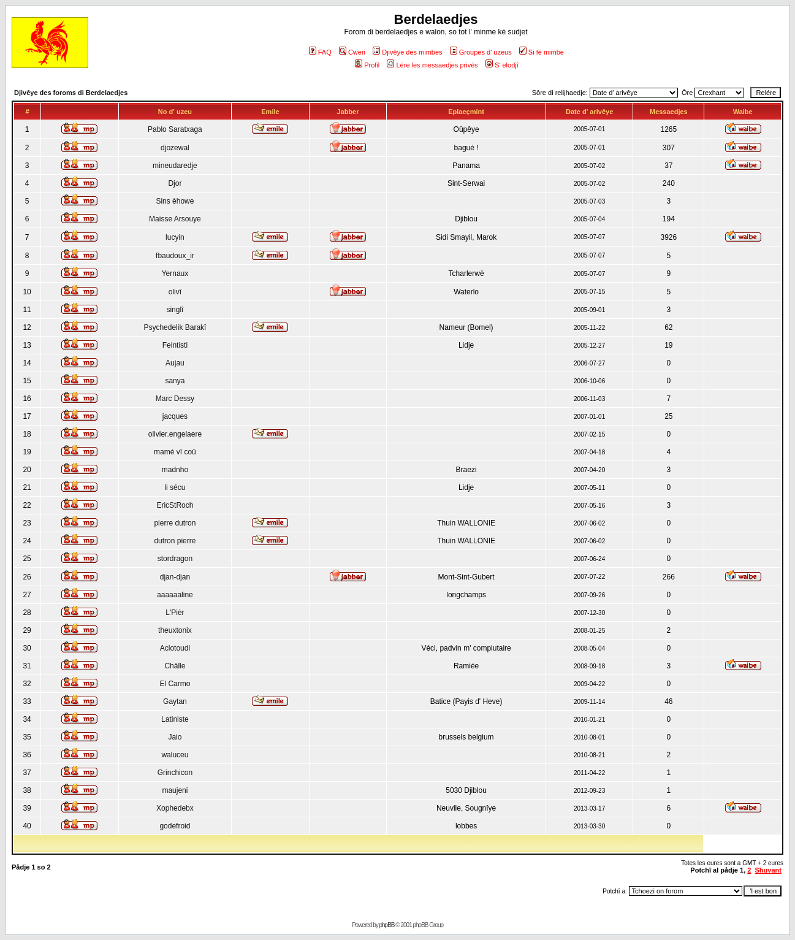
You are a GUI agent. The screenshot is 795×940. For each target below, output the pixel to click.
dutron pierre (175, 541)
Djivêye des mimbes (407, 52)
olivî (175, 292)
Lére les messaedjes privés (432, 65)
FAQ (320, 52)
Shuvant (768, 870)
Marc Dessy (175, 398)
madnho (175, 469)
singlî (174, 309)
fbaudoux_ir (175, 255)
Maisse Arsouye (175, 219)
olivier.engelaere (175, 434)
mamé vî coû (175, 452)
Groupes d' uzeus (481, 52)
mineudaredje (175, 165)
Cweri (352, 52)
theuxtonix (175, 630)
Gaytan (175, 701)
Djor (174, 183)
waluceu (174, 755)
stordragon (175, 558)
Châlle (174, 666)
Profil (367, 65)
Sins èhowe (175, 201)
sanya (174, 380)
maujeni (175, 790)
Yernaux (175, 273)
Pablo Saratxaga (175, 129)
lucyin (174, 237)
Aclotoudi (175, 648)
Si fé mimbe (541, 52)
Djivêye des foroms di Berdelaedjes (70, 92)
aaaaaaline (175, 594)
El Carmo (174, 683)
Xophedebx (175, 808)
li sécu (174, 487)
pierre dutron (175, 523)
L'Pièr (174, 612)
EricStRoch (174, 505)
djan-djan (175, 577)
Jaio (174, 737)
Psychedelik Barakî (174, 327)
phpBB (387, 925)
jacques (175, 416)
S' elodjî (502, 65)
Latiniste (175, 719)
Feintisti (175, 345)
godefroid (174, 826)
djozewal (175, 147)
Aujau (174, 363)
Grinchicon (175, 772)
